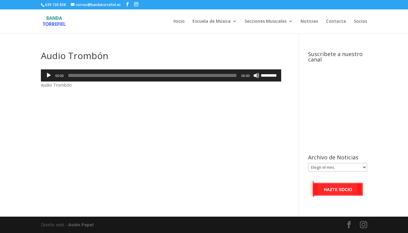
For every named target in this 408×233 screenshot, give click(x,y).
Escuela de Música (211, 21)
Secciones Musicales (266, 21)
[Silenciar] (256, 75)
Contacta (336, 21)
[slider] (152, 75)
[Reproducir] (49, 75)
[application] (161, 75)
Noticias (309, 21)
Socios (360, 21)
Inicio (179, 21)
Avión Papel (81, 225)
